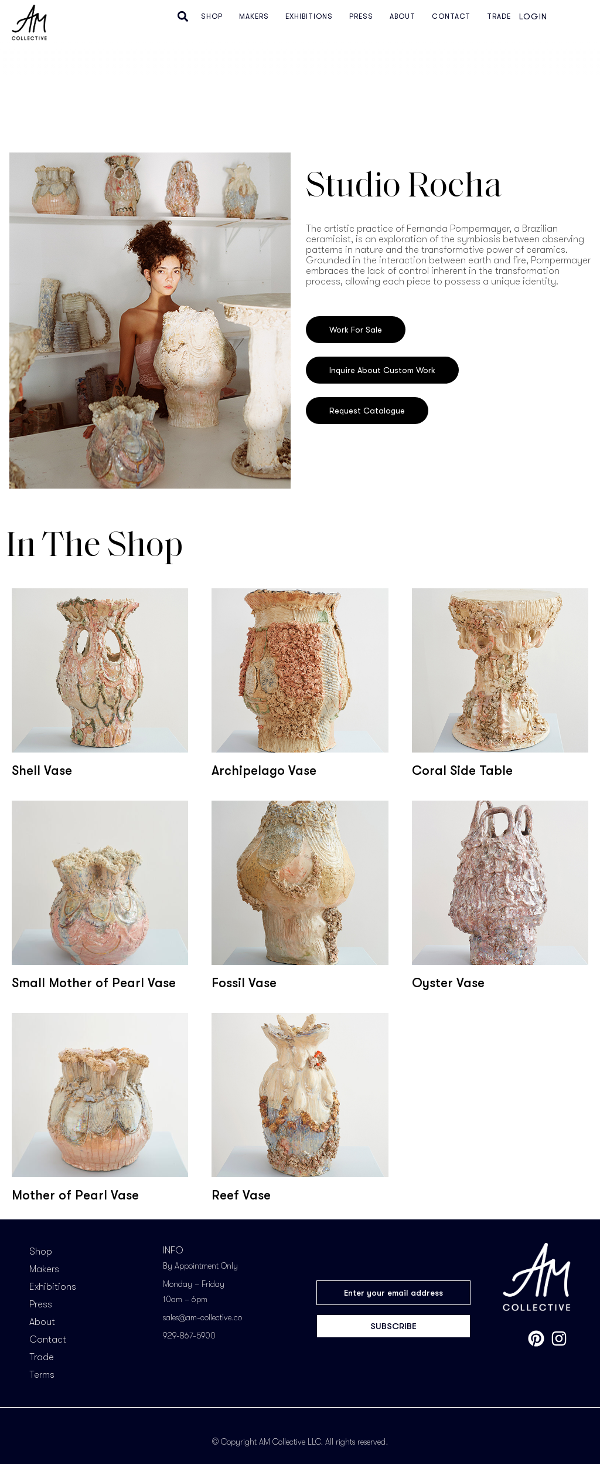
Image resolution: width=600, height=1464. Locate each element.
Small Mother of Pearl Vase (94, 982)
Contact (47, 1339)
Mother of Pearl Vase (75, 1195)
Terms (41, 1375)
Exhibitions (52, 1287)
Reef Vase (241, 1195)
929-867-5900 (189, 1335)
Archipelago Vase (264, 770)
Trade (41, 1357)
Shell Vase (42, 770)
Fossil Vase (244, 982)
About (42, 1322)
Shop (40, 1251)
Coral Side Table (462, 770)
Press (40, 1304)
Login (533, 16)
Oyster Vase (448, 982)
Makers (44, 1269)
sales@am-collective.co (202, 1317)
